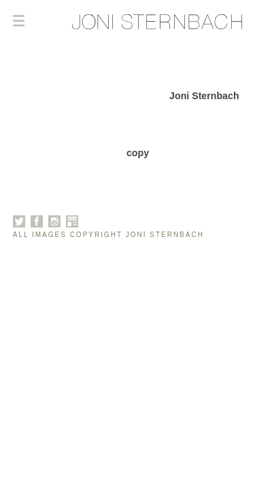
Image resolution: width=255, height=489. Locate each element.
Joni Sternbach (204, 95)
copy (137, 152)
